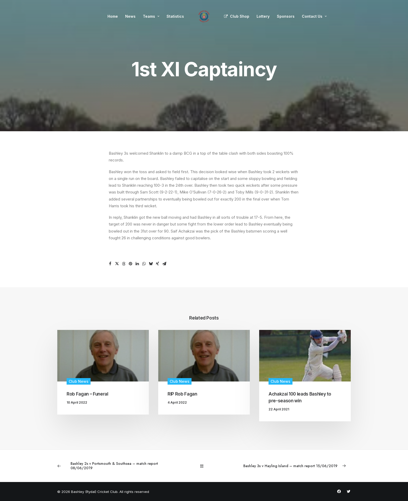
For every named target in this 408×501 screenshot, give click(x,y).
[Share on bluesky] (151, 264)
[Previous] (116, 465)
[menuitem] (113, 16)
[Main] (204, 466)
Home (112, 16)
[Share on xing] (157, 264)
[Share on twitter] (117, 264)
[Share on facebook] (110, 264)
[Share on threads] (123, 264)
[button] (103, 355)
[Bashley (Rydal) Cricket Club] (204, 16)
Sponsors (286, 16)
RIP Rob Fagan (182, 394)
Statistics (175, 16)
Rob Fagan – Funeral (87, 394)
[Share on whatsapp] (144, 264)
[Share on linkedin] (137, 264)
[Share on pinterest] (130, 264)
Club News (78, 381)
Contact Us (314, 16)
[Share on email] (164, 264)
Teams (151, 16)
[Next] (292, 466)
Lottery (263, 16)
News (130, 16)
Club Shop (239, 16)
